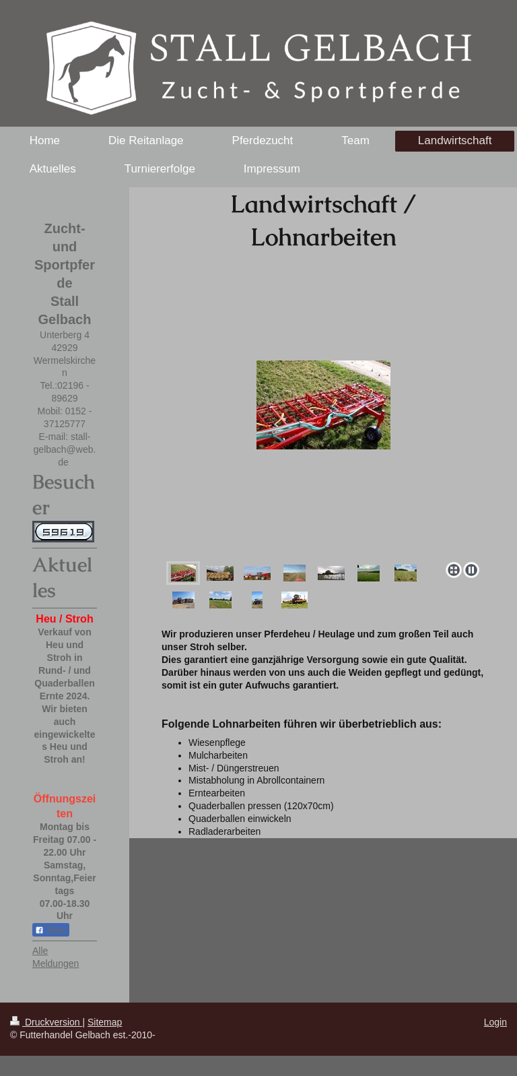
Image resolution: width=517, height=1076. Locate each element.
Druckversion (46, 1022)
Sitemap (105, 1022)
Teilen (51, 930)
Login (495, 1022)
